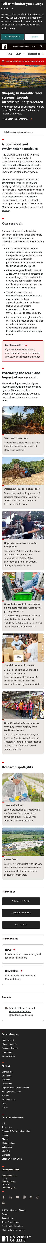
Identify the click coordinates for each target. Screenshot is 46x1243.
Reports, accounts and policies (15, 1087)
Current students (20, 46)
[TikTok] (38, 1197)
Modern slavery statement (13, 1230)
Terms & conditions (10, 1222)
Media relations (8, 1143)
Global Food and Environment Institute (23, 61)
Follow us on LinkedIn (21, 912)
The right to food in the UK (19, 665)
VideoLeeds (7, 1147)
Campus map (8, 1072)
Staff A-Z (6, 1151)
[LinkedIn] (10, 1197)
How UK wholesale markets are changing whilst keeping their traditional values (21, 727)
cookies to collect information (23, 14)
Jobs (4, 1123)
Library (5, 1135)
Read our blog (21, 924)
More (34, 46)
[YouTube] (17, 1197)
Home (9, 54)
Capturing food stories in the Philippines (20, 544)
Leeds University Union (12, 1159)
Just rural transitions (16, 438)
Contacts (6, 1155)
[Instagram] (24, 1197)
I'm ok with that (12, 36)
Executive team (8, 1099)
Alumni (5, 1139)
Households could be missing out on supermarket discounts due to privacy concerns (23, 608)
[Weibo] (31, 1197)
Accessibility (7, 1218)
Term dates (7, 1127)
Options (34, 36)
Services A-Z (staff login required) (16, 1131)
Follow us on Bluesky (21, 901)
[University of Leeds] (16, 1239)
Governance (7, 1084)
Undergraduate (8, 1040)
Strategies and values (11, 1091)
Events (5, 1107)
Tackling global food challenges (22, 488)
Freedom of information (12, 1226)
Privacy (5, 1214)
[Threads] (3, 1203)
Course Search (8, 1056)
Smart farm (10, 859)
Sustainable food (13, 805)
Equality (5, 1095)
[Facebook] (3, 1197)
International (7, 1052)
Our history (7, 1076)
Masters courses (9, 1044)
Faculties (6, 1080)
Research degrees (10, 1048)
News (4, 1103)
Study (20, 54)
